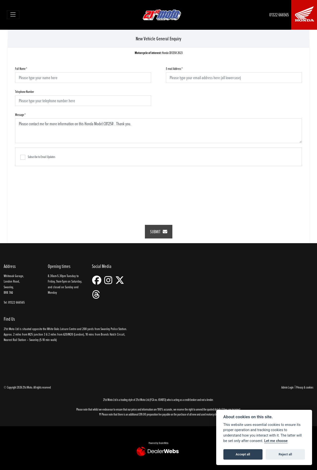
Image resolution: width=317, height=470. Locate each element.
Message (20, 114)
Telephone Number (24, 91)
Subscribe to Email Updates (37, 157)
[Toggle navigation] (13, 14)
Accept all (243, 454)
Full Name (21, 68)
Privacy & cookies (304, 387)
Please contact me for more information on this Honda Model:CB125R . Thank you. (158, 130)
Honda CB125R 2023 (159, 52)
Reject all (285, 454)
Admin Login (287, 387)
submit (158, 232)
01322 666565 (279, 15)
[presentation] (158, 192)
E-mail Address (174, 68)
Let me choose (276, 441)
